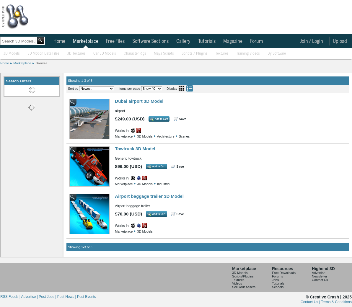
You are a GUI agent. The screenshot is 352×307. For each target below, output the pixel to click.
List (189, 88)
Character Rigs (135, 53)
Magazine (232, 41)
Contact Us (320, 280)
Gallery (183, 41)
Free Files (115, 41)
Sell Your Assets (243, 287)
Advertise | (30, 297)
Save (183, 119)
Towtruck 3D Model (135, 148)
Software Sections (150, 41)
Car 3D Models (104, 53)
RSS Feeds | (10, 297)
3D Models (11, 53)
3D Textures (76, 53)
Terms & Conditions (336, 302)
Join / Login (311, 41)
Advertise (318, 273)
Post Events (86, 297)
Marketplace (85, 41)
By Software (277, 53)
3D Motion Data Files (43, 53)
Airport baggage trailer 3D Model (149, 196)
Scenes (184, 136)
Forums (277, 276)
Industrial (163, 184)
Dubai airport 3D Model (139, 101)
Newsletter (319, 276)
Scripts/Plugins (243, 276)
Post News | (67, 297)
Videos (237, 283)
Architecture (166, 136)
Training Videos (248, 53)
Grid (181, 88)
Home (59, 41)
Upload (340, 41)
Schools (277, 287)
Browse (41, 63)
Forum (256, 41)
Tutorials (207, 41)
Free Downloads (284, 273)
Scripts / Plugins (195, 53)
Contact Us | (311, 302)
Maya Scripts (164, 53)
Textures (222, 53)
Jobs (275, 280)
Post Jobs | (48, 297)
